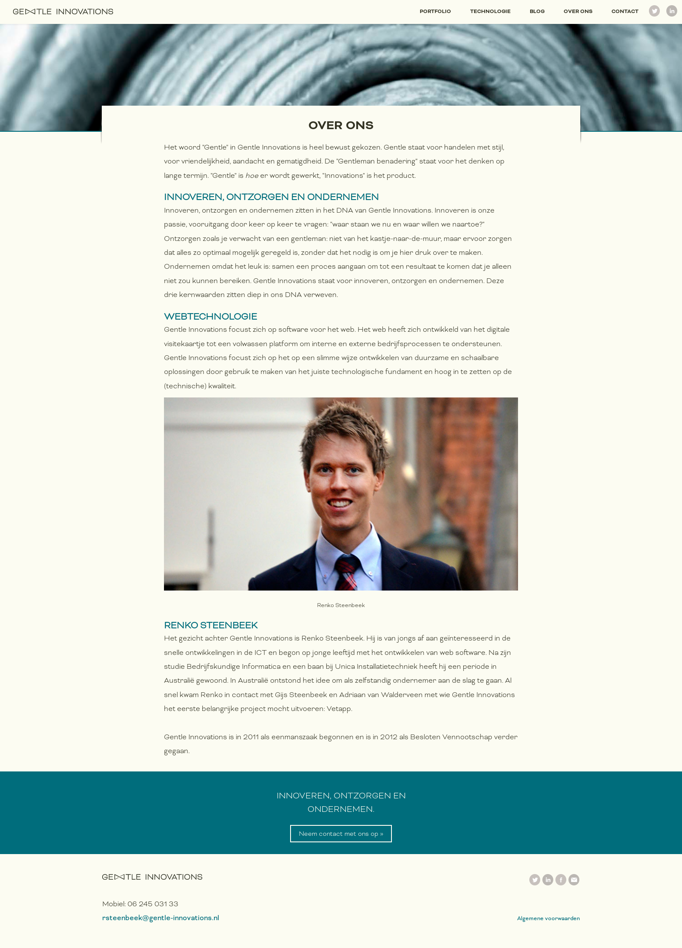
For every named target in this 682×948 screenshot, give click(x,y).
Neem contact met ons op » (341, 833)
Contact (625, 11)
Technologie (490, 11)
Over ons (578, 11)
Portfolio (435, 11)
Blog (537, 11)
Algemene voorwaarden (548, 918)
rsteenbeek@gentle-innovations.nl (160, 917)
